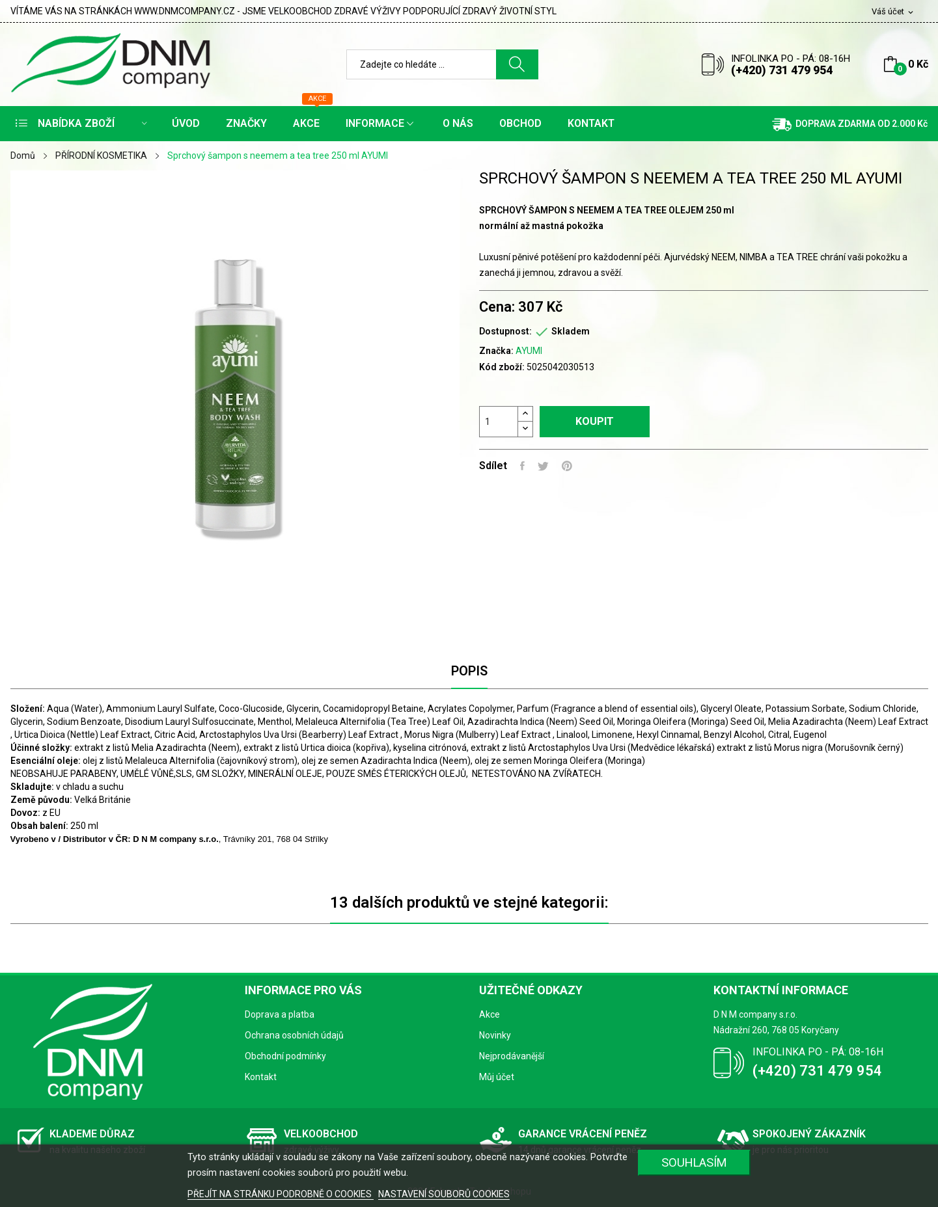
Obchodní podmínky (285, 1056)
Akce (489, 1014)
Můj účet (496, 1077)
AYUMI (529, 351)
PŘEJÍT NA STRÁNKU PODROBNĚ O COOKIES (280, 1194)
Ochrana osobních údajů (294, 1035)
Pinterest (567, 466)
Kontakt (261, 1077)
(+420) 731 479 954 (782, 70)
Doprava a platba (279, 1014)
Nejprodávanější (511, 1056)
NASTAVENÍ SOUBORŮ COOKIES (444, 1194)
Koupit (594, 421)
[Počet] (498, 421)
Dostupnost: (505, 331)
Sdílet (522, 466)
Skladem (570, 331)
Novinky (495, 1035)
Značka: (496, 351)
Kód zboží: (502, 367)
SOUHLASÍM (694, 1162)
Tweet (543, 466)
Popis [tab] (469, 671)
